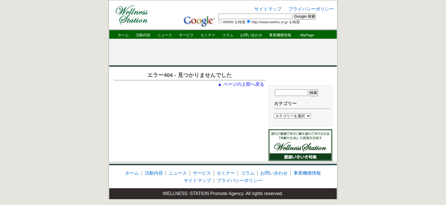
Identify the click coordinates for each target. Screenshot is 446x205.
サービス (186, 35)
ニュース (164, 35)
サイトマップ (268, 9)
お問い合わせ (251, 35)
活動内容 (143, 35)
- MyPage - (307, 35)
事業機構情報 (280, 35)
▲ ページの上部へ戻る (241, 84)
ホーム (123, 35)
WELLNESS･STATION (186, 193)
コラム (227, 35)
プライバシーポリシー (311, 9)
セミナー (208, 35)
